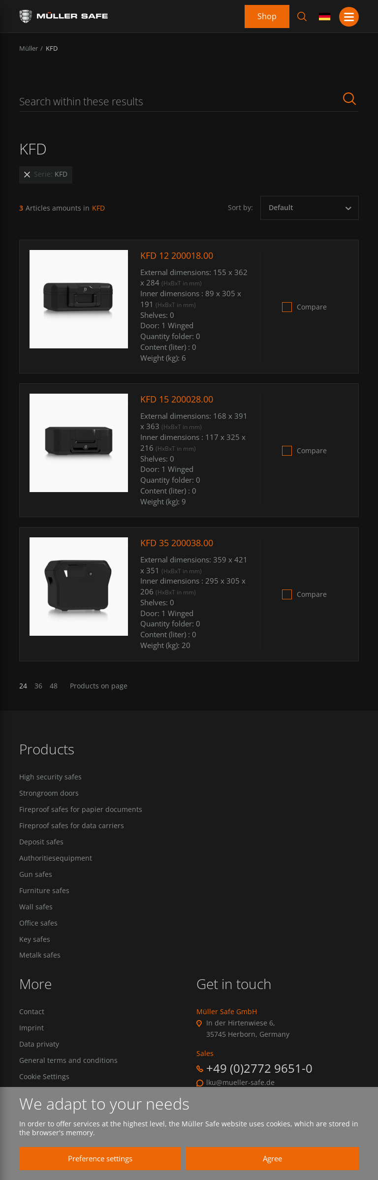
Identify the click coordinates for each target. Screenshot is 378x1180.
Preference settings (95, 1158)
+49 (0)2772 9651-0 (259, 1069)
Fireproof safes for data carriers (71, 826)
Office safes (38, 924)
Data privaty (39, 1045)
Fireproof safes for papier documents (80, 809)
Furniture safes (44, 891)
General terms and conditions (68, 1061)
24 (23, 686)
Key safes (34, 940)
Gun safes (35, 874)
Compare (312, 307)
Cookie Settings (44, 1078)
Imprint (31, 1029)
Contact (31, 1013)
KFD (52, 48)
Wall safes (36, 907)
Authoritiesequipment (55, 858)
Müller (28, 48)
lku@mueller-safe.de (240, 1084)
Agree (268, 1158)
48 (54, 686)
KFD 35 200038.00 (176, 543)
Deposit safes (41, 842)
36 (38, 686)
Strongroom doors (49, 793)
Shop (267, 16)
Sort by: (240, 207)
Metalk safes (40, 956)
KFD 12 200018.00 (176, 255)
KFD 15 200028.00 (176, 399)
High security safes (50, 777)
